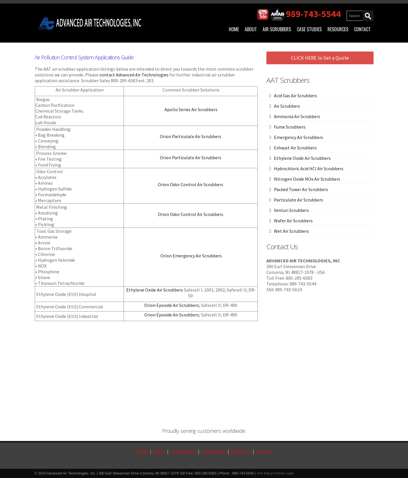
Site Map (263, 473)
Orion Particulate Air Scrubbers (190, 136)
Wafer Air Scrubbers (293, 221)
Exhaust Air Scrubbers (295, 148)
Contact (362, 29)
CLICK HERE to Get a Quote (320, 58)
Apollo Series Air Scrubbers (190, 109)
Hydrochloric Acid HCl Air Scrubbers (308, 168)
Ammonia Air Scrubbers (297, 116)
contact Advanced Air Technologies (134, 75)
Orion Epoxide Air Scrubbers (171, 305)
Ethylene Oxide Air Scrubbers (154, 290)
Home (234, 29)
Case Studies (309, 29)
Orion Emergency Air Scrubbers (191, 256)
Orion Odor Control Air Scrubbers (190, 184)
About (251, 29)
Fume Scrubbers (289, 127)
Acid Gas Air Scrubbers (295, 95)
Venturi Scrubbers (291, 210)
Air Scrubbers (277, 29)
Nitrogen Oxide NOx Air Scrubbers (307, 179)
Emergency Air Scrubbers (298, 137)
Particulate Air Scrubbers (298, 200)
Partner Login (283, 473)
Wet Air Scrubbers (291, 231)
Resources (338, 29)
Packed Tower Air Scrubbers (301, 189)
